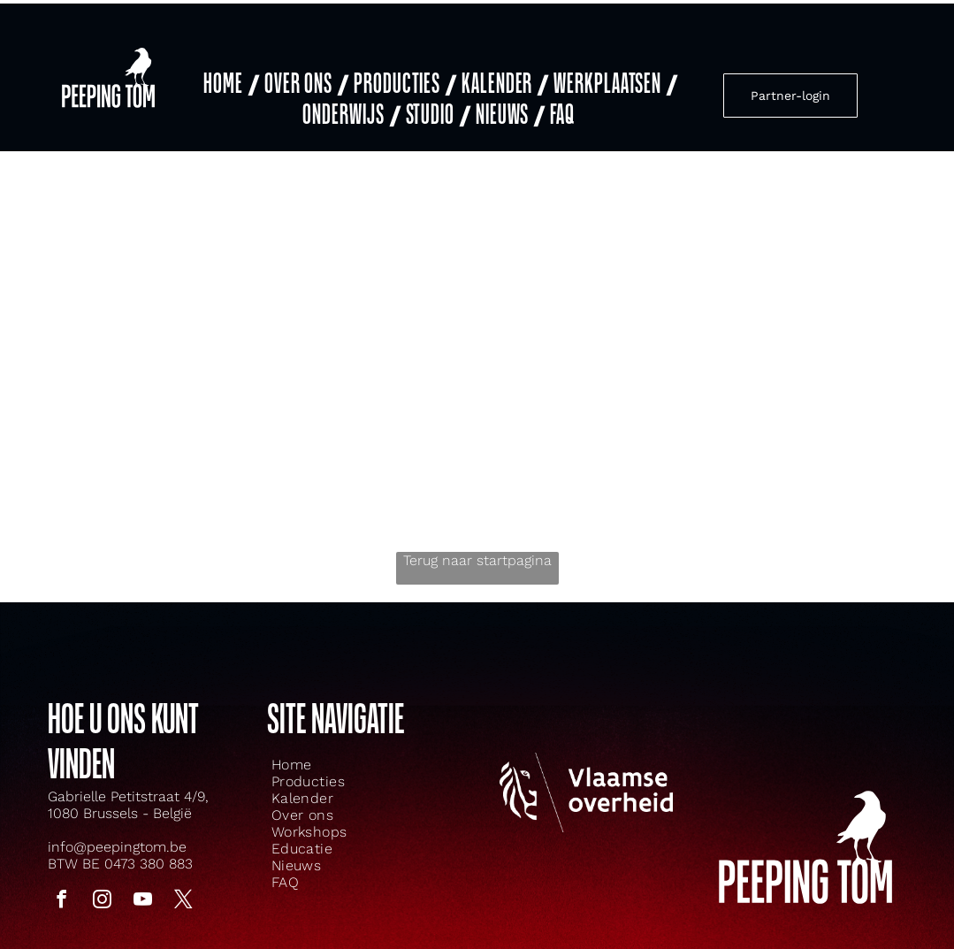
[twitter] (184, 885)
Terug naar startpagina (477, 543)
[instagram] (102, 885)
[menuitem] (229, 73)
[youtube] (143, 885)
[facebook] (62, 885)
